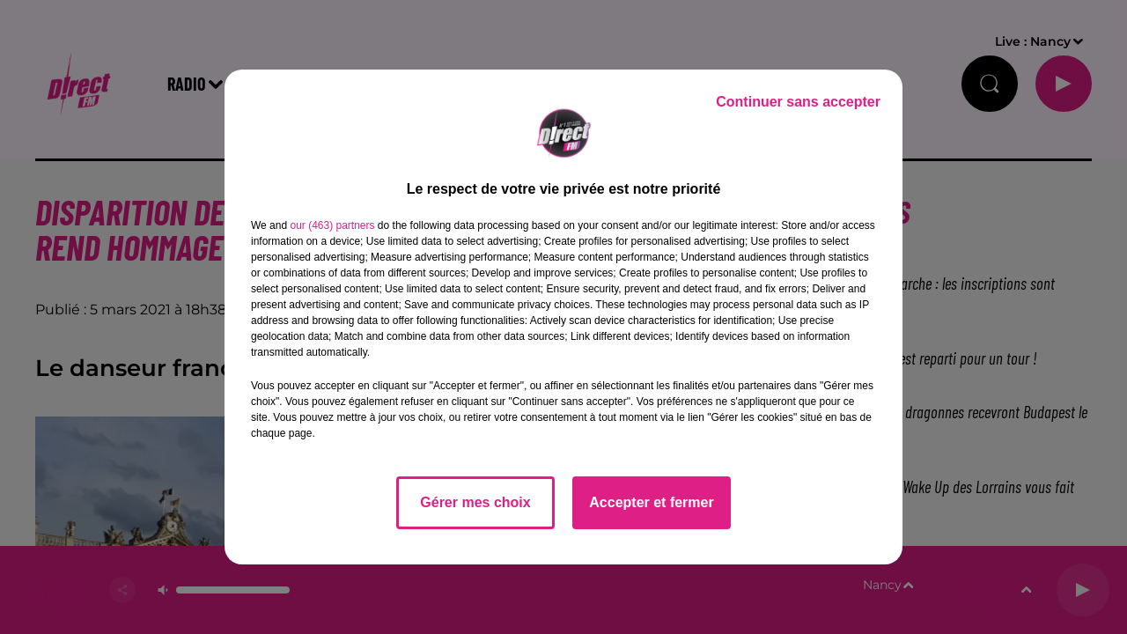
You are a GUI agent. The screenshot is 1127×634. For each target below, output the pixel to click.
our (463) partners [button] (332, 225)
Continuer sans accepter (798, 101)
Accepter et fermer (651, 502)
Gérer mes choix (475, 502)
